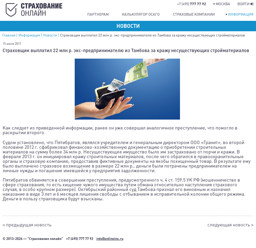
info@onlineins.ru (109, 239)
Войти (245, 4)
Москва (223, 4)
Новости (50, 35)
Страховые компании (194, 14)
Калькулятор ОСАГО (141, 14)
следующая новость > (230, 224)
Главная (8, 35)
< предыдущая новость (27, 224)
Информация (240, 14)
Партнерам (98, 14)
